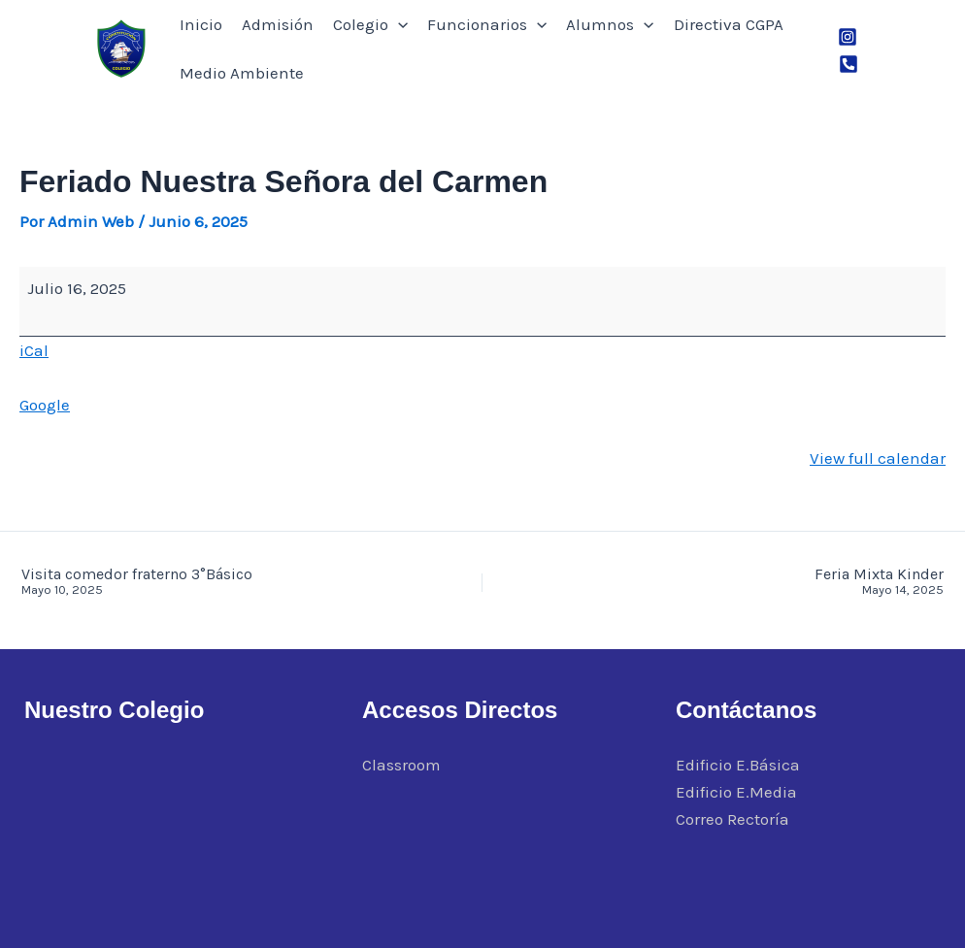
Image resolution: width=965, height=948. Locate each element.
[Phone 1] (848, 64)
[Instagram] (847, 37)
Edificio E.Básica (738, 764)
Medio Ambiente (242, 72)
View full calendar (878, 458)
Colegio (370, 24)
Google (44, 404)
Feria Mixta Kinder (768, 582)
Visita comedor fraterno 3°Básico (197, 582)
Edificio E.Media (736, 791)
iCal (34, 350)
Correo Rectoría (732, 819)
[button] (398, 24)
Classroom (401, 764)
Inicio (201, 24)
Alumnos (609, 24)
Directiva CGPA (728, 24)
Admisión (278, 24)
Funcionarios (487, 24)
